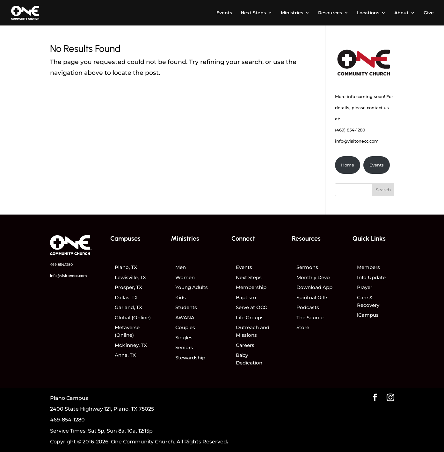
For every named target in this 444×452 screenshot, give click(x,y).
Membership (251, 287)
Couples (185, 327)
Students (186, 307)
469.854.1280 (61, 264)
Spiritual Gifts (312, 297)
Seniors (184, 347)
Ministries (292, 13)
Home (347, 164)
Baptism (246, 297)
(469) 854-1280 (350, 129)
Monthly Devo (313, 277)
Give (429, 13)
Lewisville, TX (130, 277)
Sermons (307, 267)
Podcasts (307, 307)
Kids (180, 297)
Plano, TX (126, 267)
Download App (314, 287)
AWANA (184, 317)
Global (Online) (133, 317)
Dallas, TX (126, 297)
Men (180, 267)
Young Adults (191, 287)
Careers (245, 345)
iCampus (368, 315)
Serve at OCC (251, 307)
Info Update (371, 277)
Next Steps (253, 13)
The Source (310, 317)
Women (185, 277)
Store (302, 327)
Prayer (364, 287)
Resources (330, 13)
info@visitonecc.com (357, 141)
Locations (368, 13)
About (401, 13)
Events (224, 13)
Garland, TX (128, 307)
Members (368, 267)
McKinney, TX (131, 345)
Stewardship (190, 358)
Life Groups (250, 317)
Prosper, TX (128, 287)
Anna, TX (125, 355)
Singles (184, 338)
